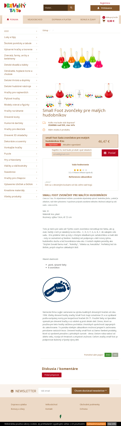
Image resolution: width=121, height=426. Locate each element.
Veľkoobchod (35, 19)
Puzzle (7, 153)
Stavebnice (10, 171)
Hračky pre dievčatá (14, 129)
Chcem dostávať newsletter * (90, 390)
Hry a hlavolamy (12, 159)
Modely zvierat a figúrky (16, 104)
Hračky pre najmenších (16, 92)
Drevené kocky (12, 116)
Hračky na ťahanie (13, 110)
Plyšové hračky (12, 98)
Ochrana (83, 409)
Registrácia (105, 3)
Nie (115, 354)
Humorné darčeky (13, 123)
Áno (108, 354)
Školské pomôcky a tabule (17, 43)
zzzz (6, 31)
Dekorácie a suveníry (15, 141)
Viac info (112, 424)
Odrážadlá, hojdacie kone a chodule (18, 72)
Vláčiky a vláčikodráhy (15, 165)
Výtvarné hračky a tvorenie (18, 49)
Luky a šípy (10, 37)
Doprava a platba (61, 19)
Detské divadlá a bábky (16, 64)
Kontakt (49, 409)
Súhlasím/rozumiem (96, 424)
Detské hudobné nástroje (17, 86)
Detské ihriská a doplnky (17, 80)
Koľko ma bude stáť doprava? (61, 122)
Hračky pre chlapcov (14, 178)
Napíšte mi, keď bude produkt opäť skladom (72, 150)
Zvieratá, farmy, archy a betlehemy (16, 57)
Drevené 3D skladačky (15, 135)
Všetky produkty (12, 196)
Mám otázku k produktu (59, 130)
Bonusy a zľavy (18, 409)
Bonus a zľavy (88, 19)
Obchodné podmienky (90, 404)
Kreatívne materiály (14, 190)
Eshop (45, 30)
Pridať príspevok (51, 375)
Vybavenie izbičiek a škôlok (18, 184)
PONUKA (12, 19)
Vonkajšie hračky (13, 147)
